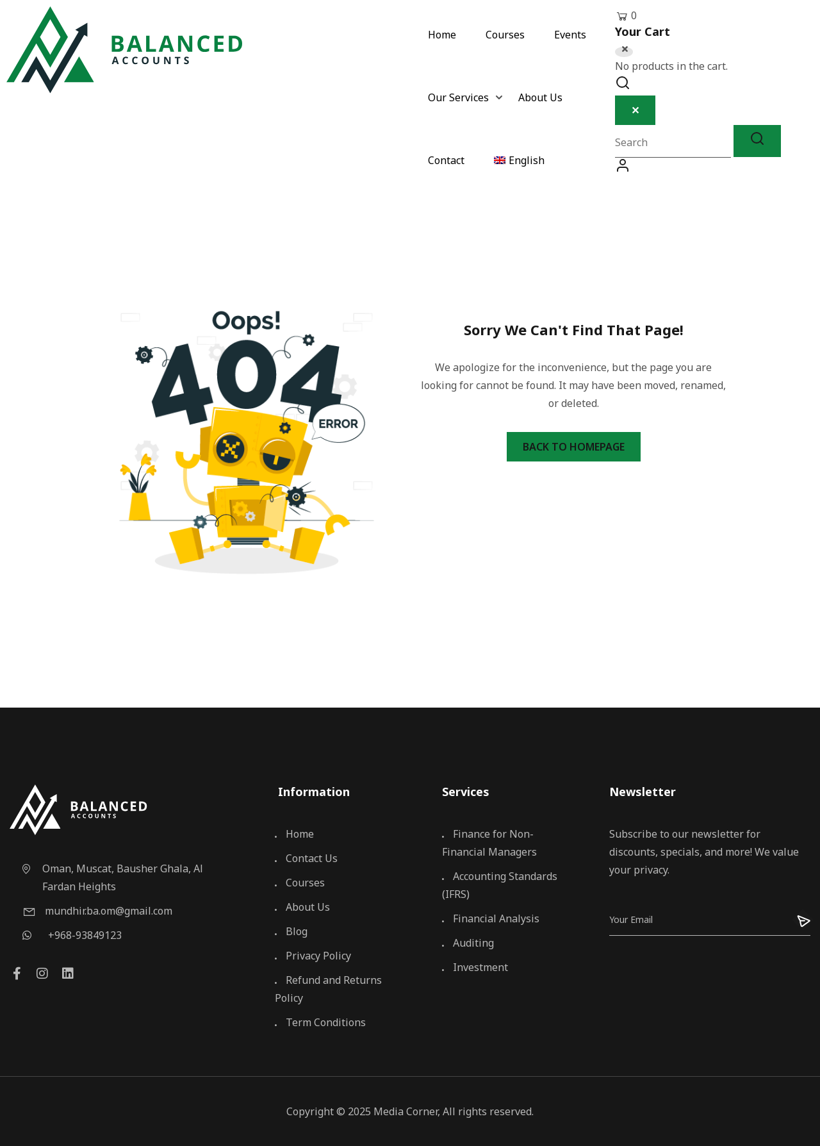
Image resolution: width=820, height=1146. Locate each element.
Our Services (458, 98)
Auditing (468, 943)
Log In (622, 168)
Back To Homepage (574, 447)
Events (570, 35)
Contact (446, 161)
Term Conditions (320, 1022)
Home (442, 35)
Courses (505, 35)
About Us (540, 98)
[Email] (695, 919)
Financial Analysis (490, 918)
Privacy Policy (313, 956)
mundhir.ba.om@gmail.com (97, 911)
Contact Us (306, 858)
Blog (291, 931)
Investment (475, 967)
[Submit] (795, 919)
